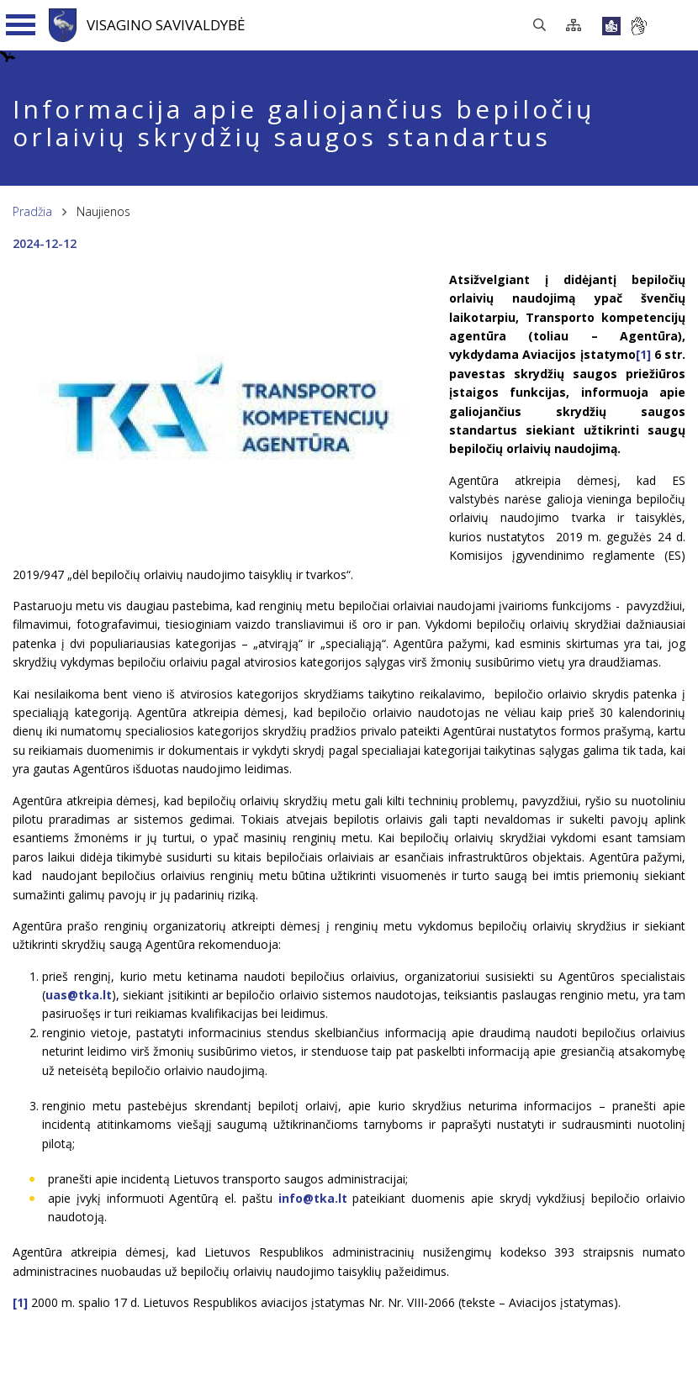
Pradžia (32, 211)
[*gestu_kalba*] (638, 26)
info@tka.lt (312, 1198)
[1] (643, 354)
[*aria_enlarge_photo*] (223, 534)
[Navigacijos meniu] (21, 25)
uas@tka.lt (78, 995)
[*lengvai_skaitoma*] (611, 26)
